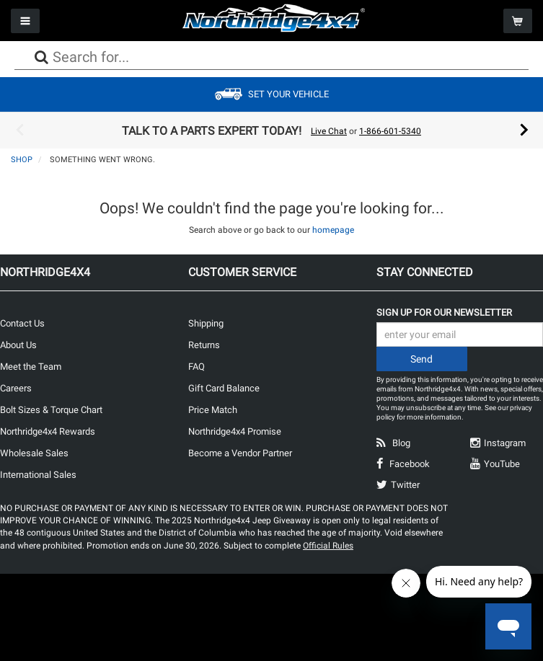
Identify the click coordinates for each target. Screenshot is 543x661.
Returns (204, 345)
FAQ (196, 366)
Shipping (206, 323)
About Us (18, 345)
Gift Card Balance (224, 388)
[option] (272, 130)
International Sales (38, 474)
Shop (21, 159)
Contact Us (22, 323)
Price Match (212, 409)
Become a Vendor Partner (240, 453)
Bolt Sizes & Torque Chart (51, 409)
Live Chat (329, 131)
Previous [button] (19, 130)
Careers (16, 388)
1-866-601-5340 (390, 131)
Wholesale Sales (34, 453)
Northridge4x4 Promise (234, 431)
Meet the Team (30, 366)
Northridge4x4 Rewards (47, 431)
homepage (333, 230)
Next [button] (524, 130)
